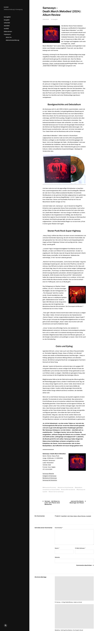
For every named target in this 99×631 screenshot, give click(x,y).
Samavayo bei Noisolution (51, 480)
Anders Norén (90, 624)
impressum (7, 34)
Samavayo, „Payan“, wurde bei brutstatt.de (56, 63)
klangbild (6, 20)
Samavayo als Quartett (50, 491)
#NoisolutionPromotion (50, 487)
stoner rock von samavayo (68, 491)
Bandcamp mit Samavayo (50, 478)
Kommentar (59, 529)
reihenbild (7, 23)
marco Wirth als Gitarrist (71, 489)
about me (9, 37)
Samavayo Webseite (49, 473)
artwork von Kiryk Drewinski (68, 487)
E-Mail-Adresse (80, 550)
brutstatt (6, 7)
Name (57, 550)
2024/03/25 (46, 19)
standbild (6, 25)
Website (57, 559)
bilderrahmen (8, 31)
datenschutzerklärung (12, 40)
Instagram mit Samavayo (50, 476)
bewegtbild (7, 17)
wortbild (6, 28)
